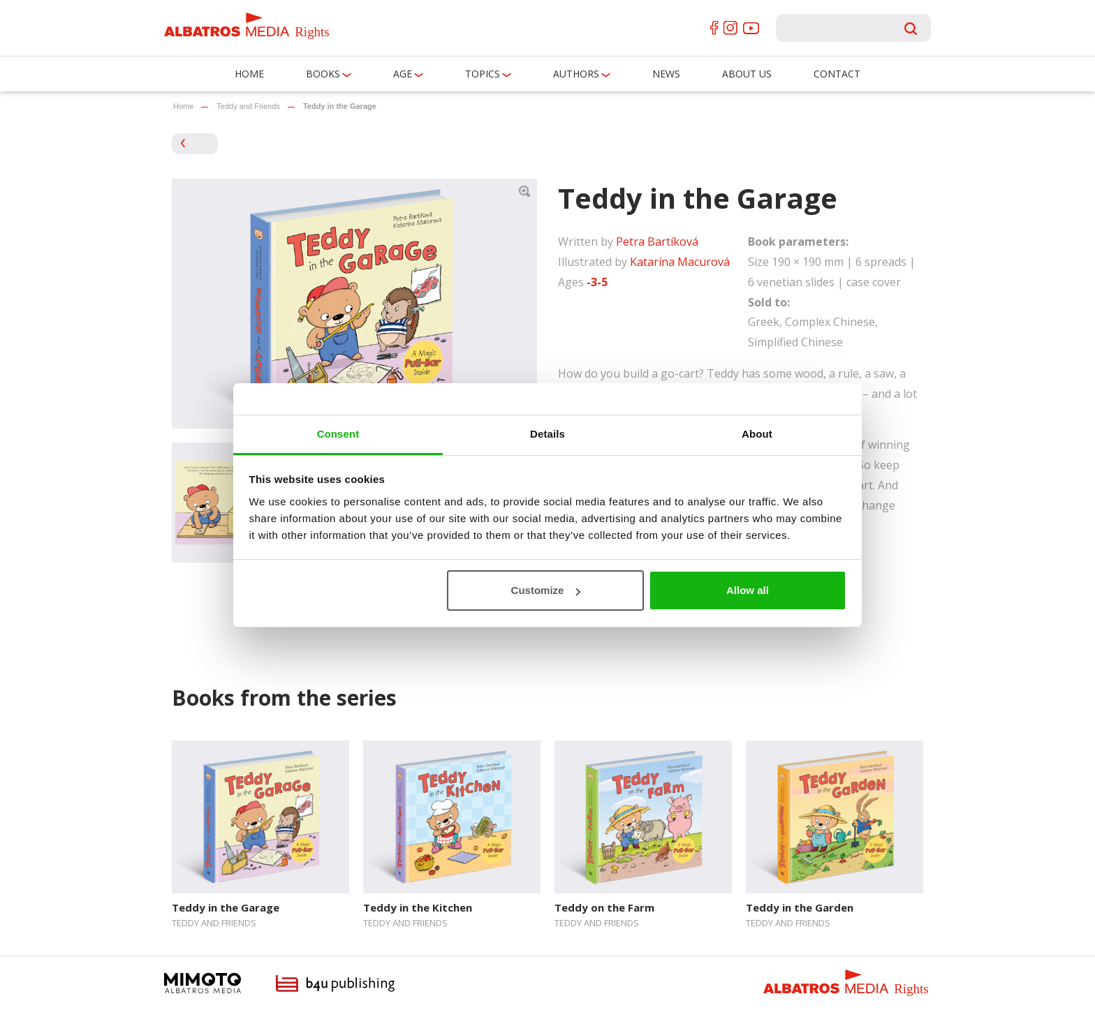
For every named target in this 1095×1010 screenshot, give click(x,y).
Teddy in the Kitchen (417, 907)
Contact (837, 73)
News (666, 73)
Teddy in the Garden (799, 907)
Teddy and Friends (248, 106)
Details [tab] (547, 434)
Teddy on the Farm (604, 907)
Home (249, 73)
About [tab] (757, 434)
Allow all (747, 590)
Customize (546, 590)
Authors (576, 73)
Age (402, 73)
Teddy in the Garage (225, 907)
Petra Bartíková (657, 241)
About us (747, 73)
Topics (482, 73)
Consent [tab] (338, 434)
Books (323, 73)
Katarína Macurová (680, 261)
